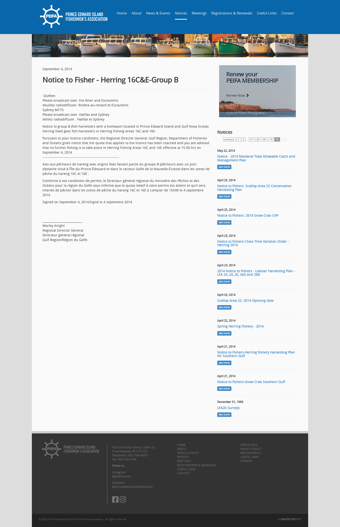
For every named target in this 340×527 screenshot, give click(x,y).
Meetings (199, 13)
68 (258, 139)
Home (122, 13)
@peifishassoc (121, 476)
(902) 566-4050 (137, 455)
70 (271, 139)
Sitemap (246, 461)
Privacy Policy (251, 449)
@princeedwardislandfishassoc (132, 486)
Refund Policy (251, 453)
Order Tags (248, 445)
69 (264, 139)
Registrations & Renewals (231, 13)
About (136, 13)
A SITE (289, 519)
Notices (181, 13)
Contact (287, 13)
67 (251, 139)
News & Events (158, 13)
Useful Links (267, 13)
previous (229, 139)
